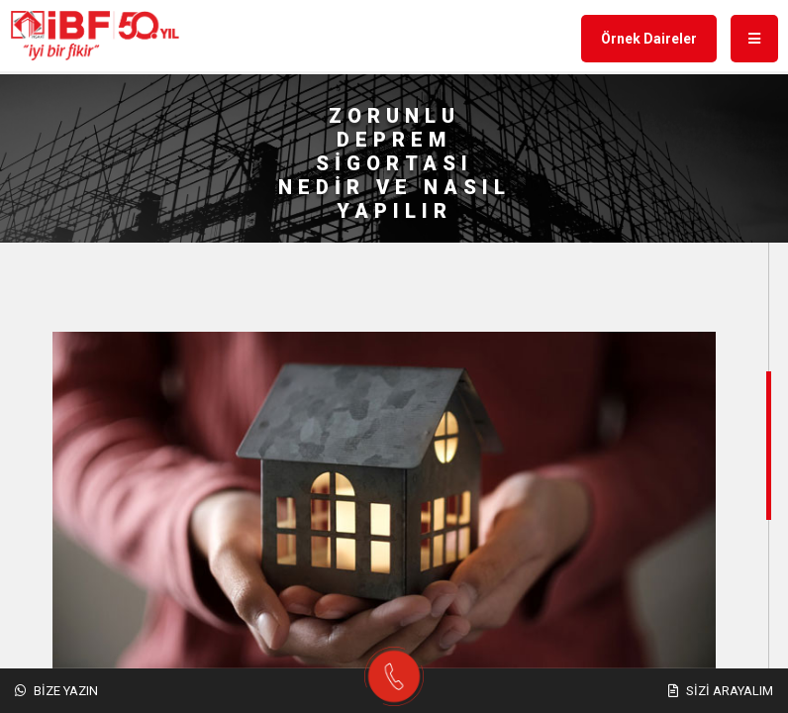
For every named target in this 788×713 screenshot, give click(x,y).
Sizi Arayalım (720, 690)
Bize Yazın (56, 690)
